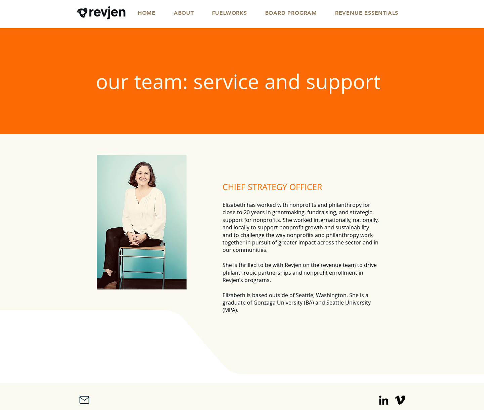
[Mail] (84, 400)
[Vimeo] (400, 400)
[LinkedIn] (383, 400)
